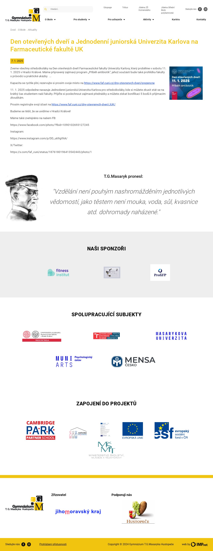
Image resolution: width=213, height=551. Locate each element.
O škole (51, 19)
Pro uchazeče (117, 19)
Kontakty (201, 19)
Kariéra (176, 19)
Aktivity (149, 19)
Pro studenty (82, 19)
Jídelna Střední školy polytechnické (168, 10)
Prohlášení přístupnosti (53, 544)
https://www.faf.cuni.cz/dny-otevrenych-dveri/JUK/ (83, 104)
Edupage (108, 7)
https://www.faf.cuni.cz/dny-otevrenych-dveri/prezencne (119, 83)
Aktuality (32, 29)
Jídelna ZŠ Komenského (144, 8)
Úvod (13, 29)
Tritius (125, 7)
